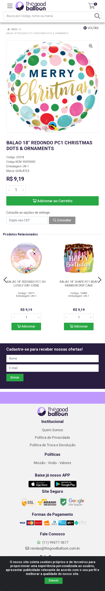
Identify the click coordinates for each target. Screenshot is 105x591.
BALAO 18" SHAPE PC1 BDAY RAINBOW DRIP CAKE (79, 283)
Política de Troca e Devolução (52, 445)
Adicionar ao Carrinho (52, 201)
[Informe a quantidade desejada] (16, 190)
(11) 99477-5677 (52, 542)
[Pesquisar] (97, 16)
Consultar (62, 220)
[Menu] (9, 6)
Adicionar (26, 326)
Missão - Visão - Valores (52, 463)
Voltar (90, 28)
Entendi (53, 580)
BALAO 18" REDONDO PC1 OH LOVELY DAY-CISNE (26, 283)
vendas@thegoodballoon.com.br (52, 548)
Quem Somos (52, 430)
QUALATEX (22, 170)
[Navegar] (5, 280)
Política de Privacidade (52, 438)
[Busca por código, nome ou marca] (48, 16)
